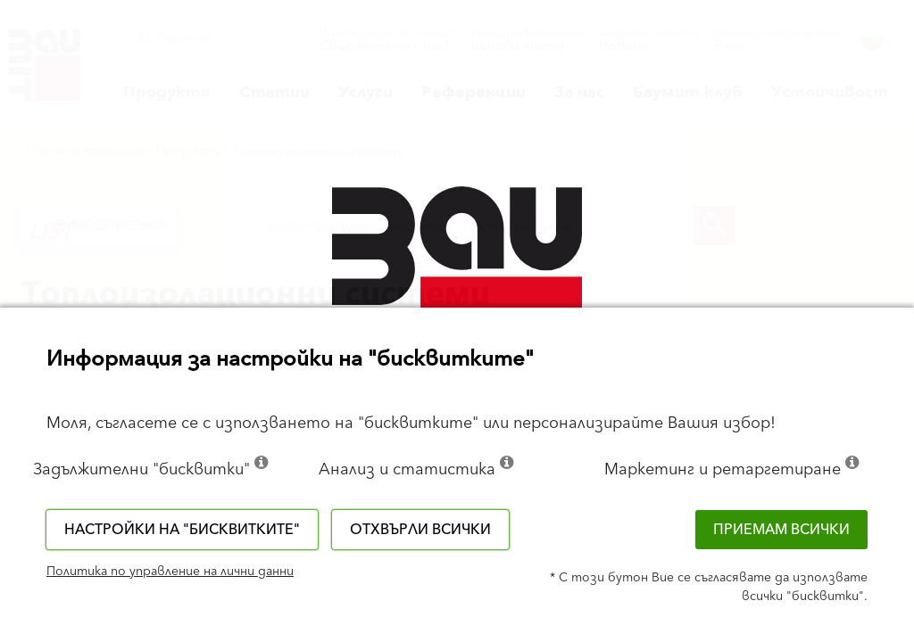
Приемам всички (781, 529)
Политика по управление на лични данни (170, 571)
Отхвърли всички (420, 529)
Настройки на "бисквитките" (182, 529)
